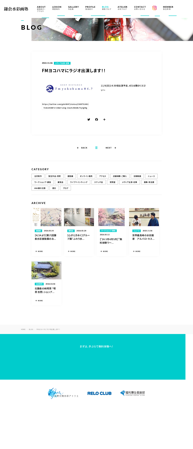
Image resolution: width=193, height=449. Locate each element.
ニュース (151, 177)
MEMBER (168, 8)
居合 (54, 189)
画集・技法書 (149, 183)
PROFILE (90, 8)
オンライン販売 (86, 177)
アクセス (102, 177)
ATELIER (123, 8)
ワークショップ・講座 (42, 183)
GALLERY (73, 8)
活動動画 (137, 177)
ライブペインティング (78, 183)
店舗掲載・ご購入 (120, 177)
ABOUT (41, 9)
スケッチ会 (98, 183)
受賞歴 (112, 183)
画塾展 (70, 177)
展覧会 (60, 183)
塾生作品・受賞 (54, 177)
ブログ (65, 189)
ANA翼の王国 (40, 189)
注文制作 (38, 177)
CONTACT (140, 8)
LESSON (57, 8)
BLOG (106, 8)
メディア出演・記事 (62, 63)
